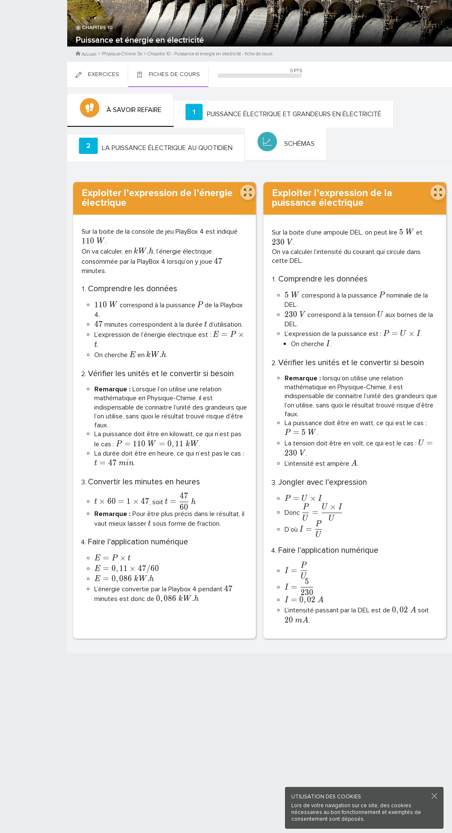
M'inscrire (33, 38)
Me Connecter (33, 50)
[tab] (119, 110)
